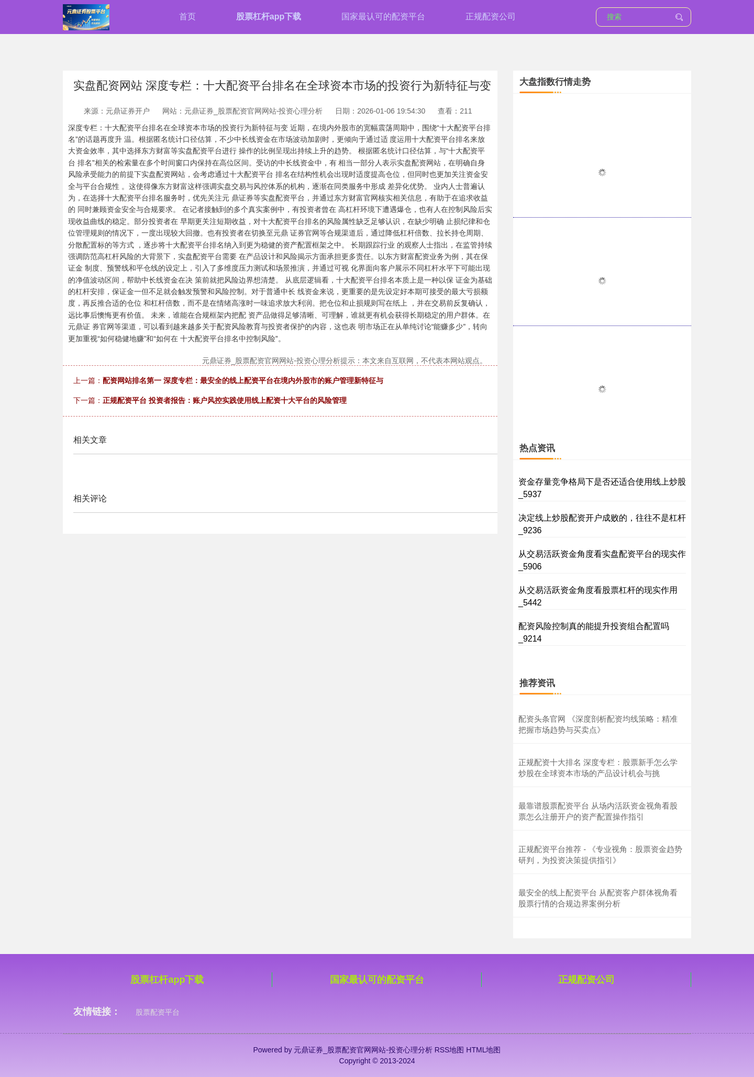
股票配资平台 (158, 1012)
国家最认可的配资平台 (383, 16)
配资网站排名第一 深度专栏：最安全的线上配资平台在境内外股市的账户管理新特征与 (243, 380)
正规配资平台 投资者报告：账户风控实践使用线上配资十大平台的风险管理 (225, 400)
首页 (187, 16)
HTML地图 (483, 1050)
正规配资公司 (490, 16)
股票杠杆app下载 (268, 16)
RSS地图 (449, 1050)
